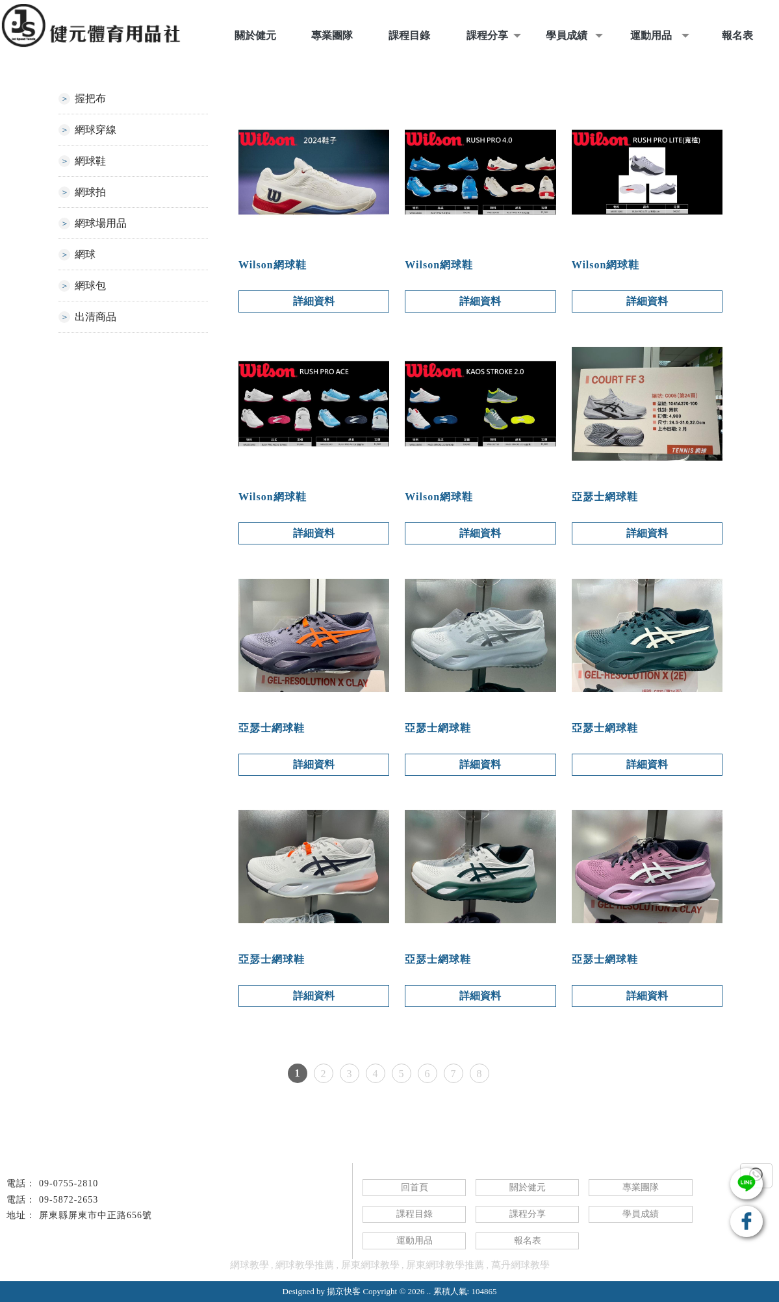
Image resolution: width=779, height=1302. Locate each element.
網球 (85, 254)
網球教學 (249, 1265)
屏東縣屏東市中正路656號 (95, 1215)
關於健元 (527, 1187)
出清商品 (95, 316)
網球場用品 (101, 223)
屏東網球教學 (370, 1265)
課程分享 (527, 1214)
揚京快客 (344, 1291)
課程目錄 (414, 1214)
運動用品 (414, 1240)
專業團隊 (640, 1187)
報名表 (527, 1240)
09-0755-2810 (68, 1183)
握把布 (90, 98)
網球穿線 (95, 129)
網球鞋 (90, 160)
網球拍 (90, 192)
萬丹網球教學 (520, 1265)
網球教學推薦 (304, 1265)
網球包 (90, 285)
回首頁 (414, 1187)
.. (429, 1291)
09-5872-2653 (68, 1200)
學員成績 (640, 1214)
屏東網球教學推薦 (445, 1265)
